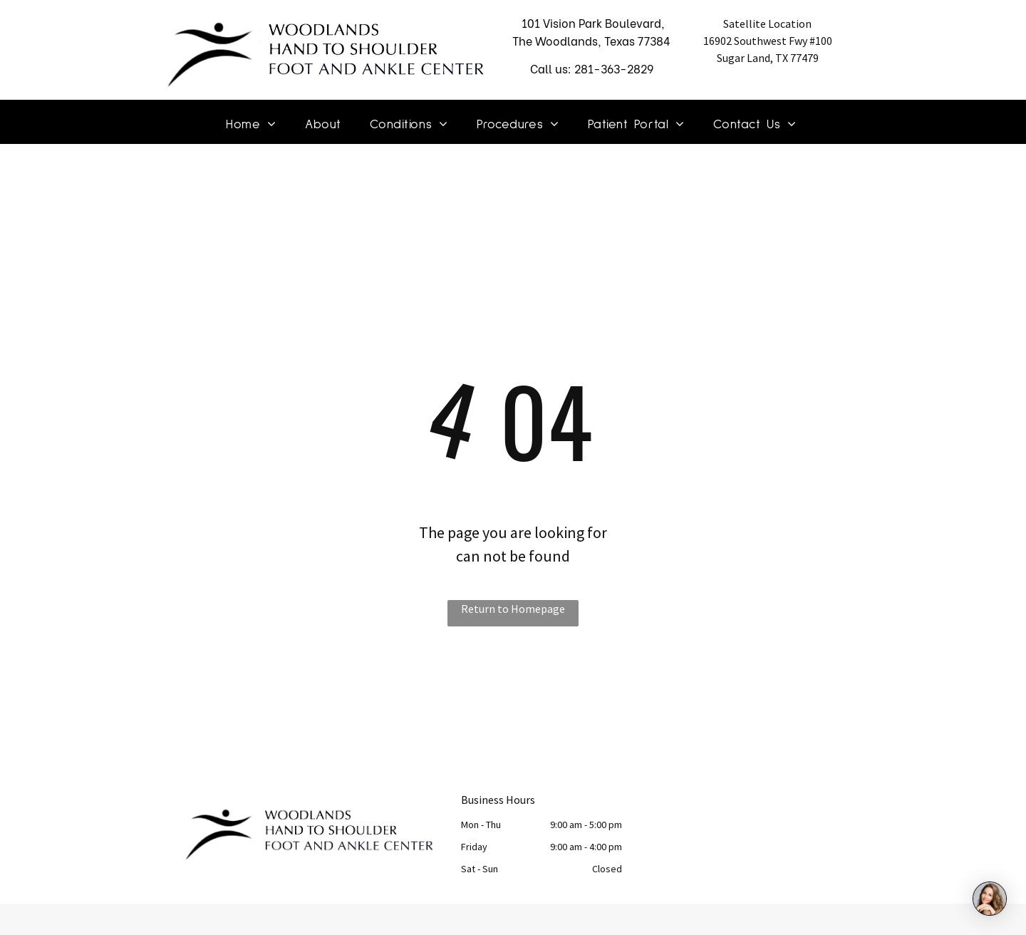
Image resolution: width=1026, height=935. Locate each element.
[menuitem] (251, 125)
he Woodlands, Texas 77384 (594, 40)
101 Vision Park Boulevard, (592, 22)
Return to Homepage (513, 608)
